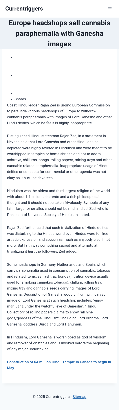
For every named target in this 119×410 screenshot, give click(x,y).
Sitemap (79, 396)
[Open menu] (110, 8)
